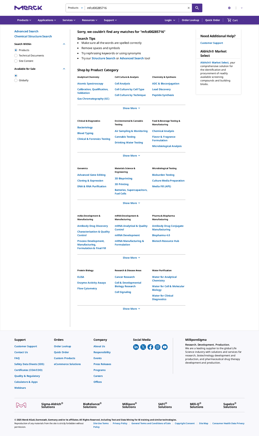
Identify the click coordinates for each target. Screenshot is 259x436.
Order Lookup (190, 20)
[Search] (197, 8)
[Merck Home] (28, 8)
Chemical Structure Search (33, 36)
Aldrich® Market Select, (215, 62)
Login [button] (170, 20)
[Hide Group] (64, 44)
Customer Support (211, 43)
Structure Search (104, 58)
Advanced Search (26, 31)
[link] (32, 346)
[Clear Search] (189, 8)
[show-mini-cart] (236, 20)
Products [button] (73, 7)
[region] (38, 75)
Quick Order (212, 20)
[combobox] (134, 8)
